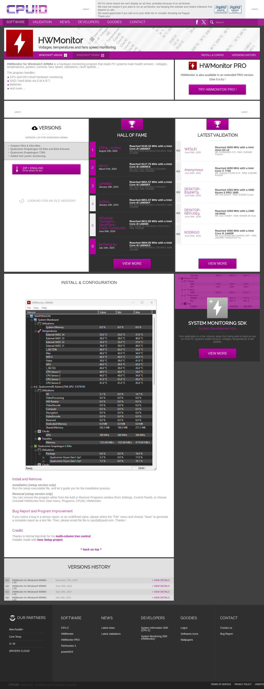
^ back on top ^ (91, 549)
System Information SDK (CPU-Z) (154, 629)
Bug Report (226, 633)
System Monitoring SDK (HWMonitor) (154, 637)
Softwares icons (189, 633)
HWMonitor (67, 633)
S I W (12, 643)
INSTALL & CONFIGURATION (89, 282)
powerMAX (67, 651)
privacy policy (243, 684)
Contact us (226, 627)
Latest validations (111, 633)
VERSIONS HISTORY (244, 55)
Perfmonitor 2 (68, 645)
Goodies (114, 22)
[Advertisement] (131, 109)
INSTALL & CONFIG (212, 55)
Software (15, 22)
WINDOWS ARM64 (88, 55)
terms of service (221, 684)
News (65, 22)
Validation (42, 22)
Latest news (108, 627)
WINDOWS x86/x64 (50, 55)
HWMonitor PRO (70, 639)
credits (259, 684)
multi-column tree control (73, 536)
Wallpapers (187, 639)
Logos (184, 627)
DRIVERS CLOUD (19, 651)
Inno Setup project (50, 539)
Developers (88, 22)
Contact (137, 22)
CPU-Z (65, 627)
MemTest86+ (16, 629)
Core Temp (15, 636)
